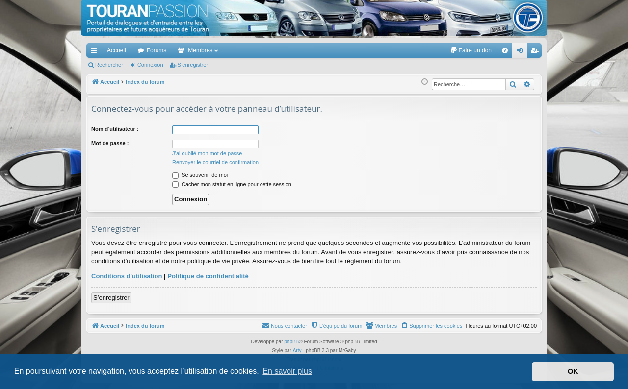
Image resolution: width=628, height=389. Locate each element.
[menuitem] (470, 50)
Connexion (150, 65)
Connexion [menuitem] (522, 52)
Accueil (116, 50)
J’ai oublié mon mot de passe (207, 153)
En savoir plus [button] (287, 371)
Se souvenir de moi (200, 175)
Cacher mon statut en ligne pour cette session (231, 184)
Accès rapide (95, 52)
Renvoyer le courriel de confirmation (215, 162)
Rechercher (109, 65)
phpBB (291, 341)
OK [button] (573, 371)
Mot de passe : (110, 143)
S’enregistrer (193, 65)
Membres (200, 50)
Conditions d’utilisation (126, 276)
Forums (157, 50)
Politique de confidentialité (207, 276)
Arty (297, 350)
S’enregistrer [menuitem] (536, 52)
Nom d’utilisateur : (115, 129)
